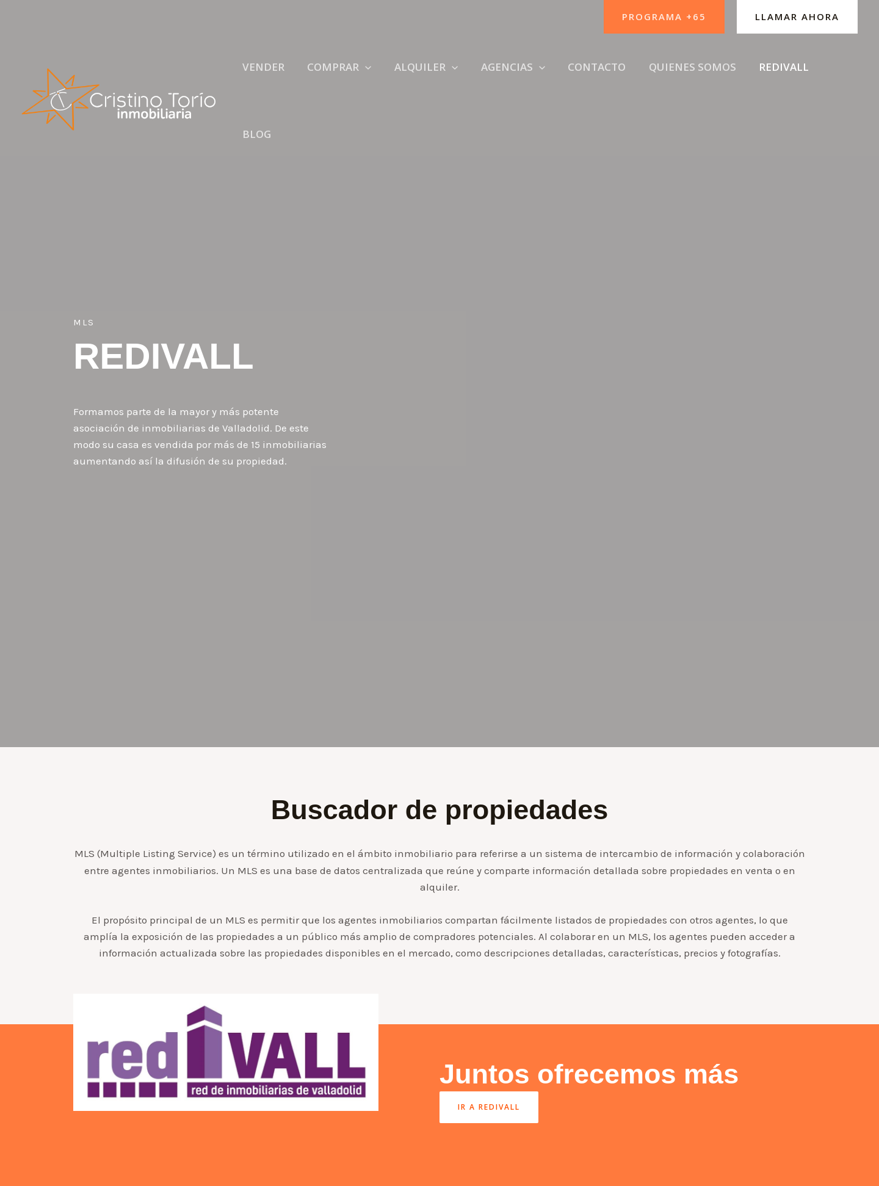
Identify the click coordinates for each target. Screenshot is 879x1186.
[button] (664, 17)
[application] (364, 76)
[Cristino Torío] (120, 76)
